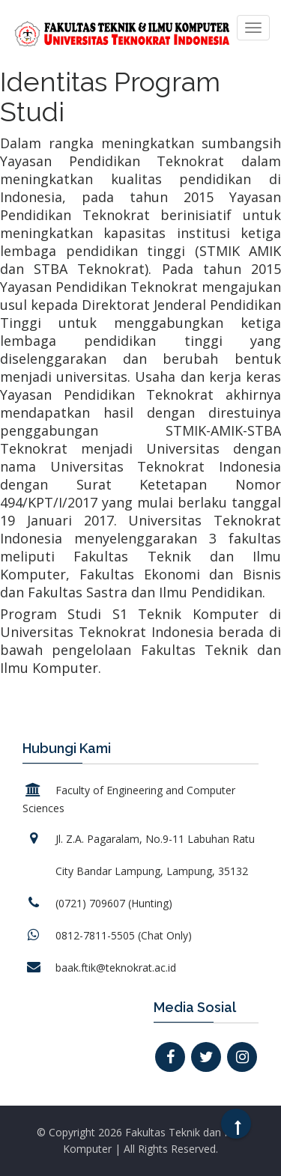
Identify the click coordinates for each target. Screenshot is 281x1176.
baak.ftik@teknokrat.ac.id (115, 967)
